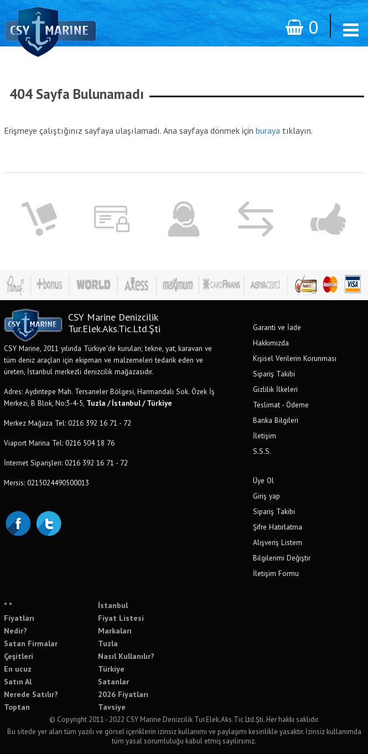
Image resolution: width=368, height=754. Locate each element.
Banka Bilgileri (275, 420)
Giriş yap (266, 496)
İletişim (264, 436)
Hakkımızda (271, 343)
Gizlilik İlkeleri (275, 389)
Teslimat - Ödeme (281, 405)
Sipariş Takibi (274, 374)
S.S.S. (262, 451)
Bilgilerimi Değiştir (281, 558)
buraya (268, 130)
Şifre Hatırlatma (277, 527)
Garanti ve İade (277, 327)
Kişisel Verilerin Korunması (294, 358)
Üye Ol (263, 480)
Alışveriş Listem (277, 542)
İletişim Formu (276, 573)
